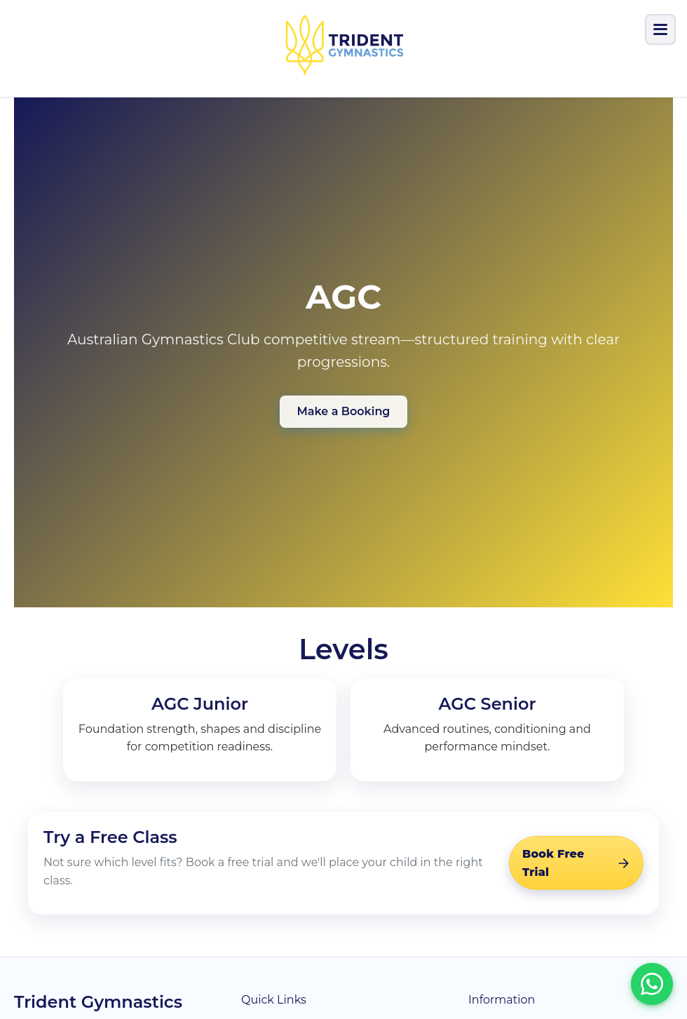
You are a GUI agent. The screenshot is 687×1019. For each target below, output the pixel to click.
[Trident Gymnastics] (343, 45)
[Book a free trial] (576, 863)
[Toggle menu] (660, 29)
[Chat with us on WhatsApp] (652, 984)
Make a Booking (343, 411)
